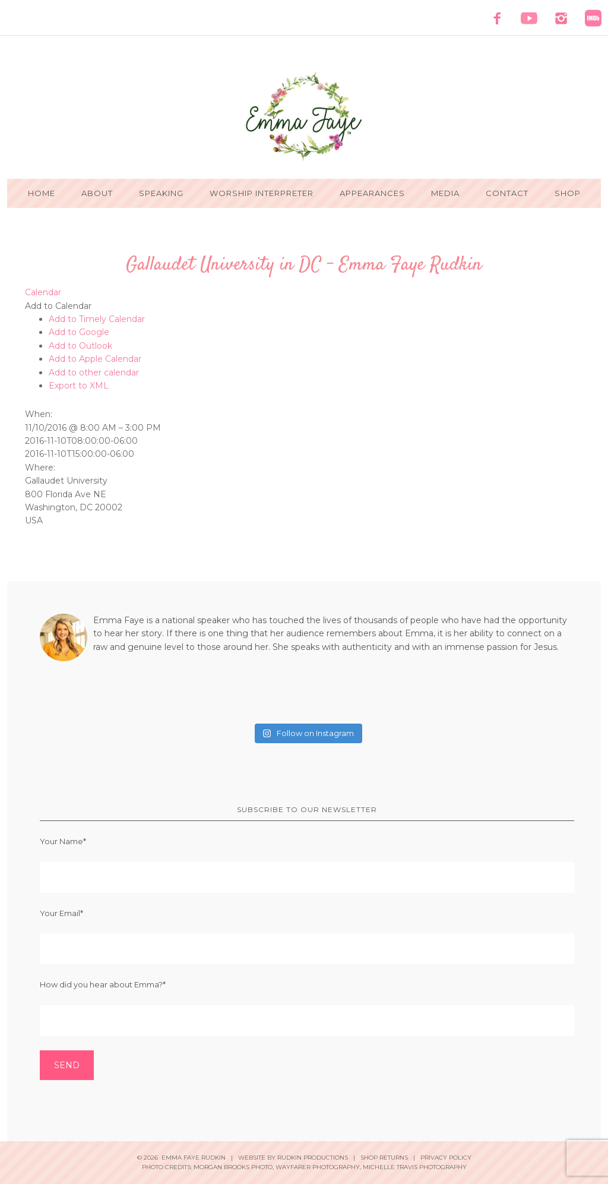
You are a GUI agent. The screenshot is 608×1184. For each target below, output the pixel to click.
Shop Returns (384, 1157)
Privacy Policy (445, 1157)
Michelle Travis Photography (415, 1167)
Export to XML (79, 385)
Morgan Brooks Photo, (234, 1167)
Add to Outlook (80, 345)
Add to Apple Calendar (95, 358)
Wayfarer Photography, (318, 1167)
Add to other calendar (94, 372)
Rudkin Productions (312, 1157)
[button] (58, 306)
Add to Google (79, 332)
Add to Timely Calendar (97, 319)
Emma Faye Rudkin (304, 116)
